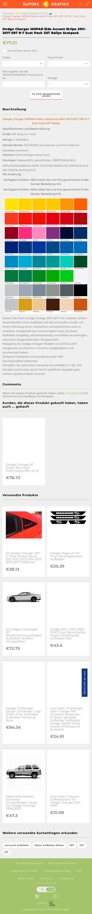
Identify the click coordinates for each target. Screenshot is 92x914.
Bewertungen (26, 878)
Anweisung (46, 878)
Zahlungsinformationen (62, 863)
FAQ (78, 870)
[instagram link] (55, 897)
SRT (72, 845)
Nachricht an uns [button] (84, 682)
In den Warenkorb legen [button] (46, 95)
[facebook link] (37, 897)
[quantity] (69, 84)
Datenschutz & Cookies (24, 870)
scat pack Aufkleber (16, 845)
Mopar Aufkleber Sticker (49, 845)
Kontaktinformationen (29, 863)
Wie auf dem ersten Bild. (19, 51)
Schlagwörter (66, 878)
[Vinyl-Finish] (69, 64)
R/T (6, 852)
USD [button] (41, 889)
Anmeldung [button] (73, 393)
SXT (82, 845)
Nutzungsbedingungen (56, 870)
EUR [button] (50, 889)
